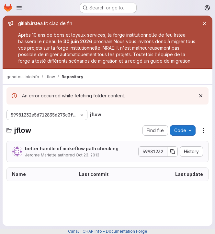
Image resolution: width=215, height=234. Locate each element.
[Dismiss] (201, 96)
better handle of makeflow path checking (72, 148)
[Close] (205, 23)
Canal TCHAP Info (85, 231)
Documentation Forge (126, 231)
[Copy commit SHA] (172, 151)
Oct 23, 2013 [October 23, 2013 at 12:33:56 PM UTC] (87, 155)
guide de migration (170, 61)
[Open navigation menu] (19, 8)
